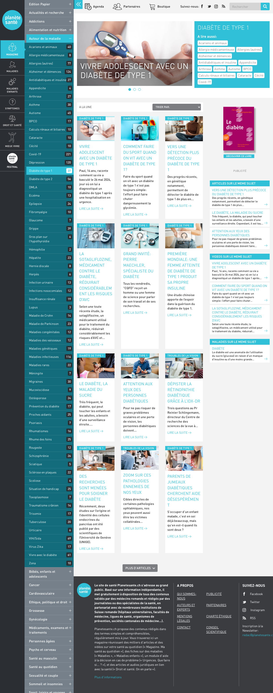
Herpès (34, 274)
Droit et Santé (12, 125)
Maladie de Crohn (41, 315)
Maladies (12, 71)
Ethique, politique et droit (48, 602)
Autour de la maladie (45, 38)
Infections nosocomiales (45, 291)
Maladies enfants (12, 90)
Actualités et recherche (46, 12)
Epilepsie (35, 203)
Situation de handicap (44, 489)
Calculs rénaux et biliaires (47, 129)
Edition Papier (39, 4)
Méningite (36, 373)
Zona (32, 563)
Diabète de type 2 (40, 179)
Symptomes (12, 108)
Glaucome (36, 220)
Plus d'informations (108, 677)
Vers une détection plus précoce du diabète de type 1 (183, 158)
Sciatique (35, 464)
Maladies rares (39, 365)
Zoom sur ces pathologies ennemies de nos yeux (137, 484)
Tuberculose (37, 522)
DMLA (33, 187)
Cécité (33, 146)
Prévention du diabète (44, 406)
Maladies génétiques (43, 348)
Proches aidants (40, 414)
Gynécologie (38, 619)
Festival (12, 166)
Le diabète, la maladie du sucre (93, 389)
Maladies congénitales (44, 332)
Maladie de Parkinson (44, 324)
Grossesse (36, 610)
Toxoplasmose (38, 497)
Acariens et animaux (43, 47)
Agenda (98, 6)
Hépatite (35, 257)
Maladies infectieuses (44, 357)
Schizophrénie (39, 456)
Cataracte (35, 137)
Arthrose (35, 96)
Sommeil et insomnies (46, 684)
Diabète (218, 348)
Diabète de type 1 (40, 170)
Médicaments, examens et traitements (48, 630)
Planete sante (12, 20)
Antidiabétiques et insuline (47, 80)
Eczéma (34, 195)
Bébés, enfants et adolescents (42, 573)
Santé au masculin (43, 658)
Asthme (34, 104)
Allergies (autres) (41, 63)
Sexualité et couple (43, 675)
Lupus (33, 307)
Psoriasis (35, 423)
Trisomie (35, 513)
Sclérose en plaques (42, 472)
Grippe (33, 228)
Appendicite (37, 88)
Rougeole (35, 447)
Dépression (37, 162)
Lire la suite (91, 208)
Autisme (35, 113)
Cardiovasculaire (41, 593)
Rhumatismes (38, 431)
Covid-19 (35, 154)
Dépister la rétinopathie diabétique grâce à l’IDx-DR (183, 392)
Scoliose (34, 480)
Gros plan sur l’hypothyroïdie (39, 239)
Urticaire (35, 530)
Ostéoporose (37, 398)
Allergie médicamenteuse (46, 55)
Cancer (34, 585)
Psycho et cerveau (42, 649)
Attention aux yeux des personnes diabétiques (137, 392)
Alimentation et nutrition (48, 30)
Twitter (251, 602)
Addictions (36, 21)
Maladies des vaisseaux (45, 340)
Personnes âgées (42, 641)
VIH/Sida (35, 538)
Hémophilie (37, 249)
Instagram (253, 610)
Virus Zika (36, 546)
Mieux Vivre (12, 146)
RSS (249, 618)
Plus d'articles (138, 568)
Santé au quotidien (43, 667)
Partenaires (131, 6)
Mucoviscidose (39, 390)
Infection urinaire (41, 282)
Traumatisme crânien (43, 505)
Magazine (12, 54)
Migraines (36, 381)
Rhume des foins (40, 439)
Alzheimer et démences (45, 71)
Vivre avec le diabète (43, 555)
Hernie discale (39, 266)
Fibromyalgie (38, 212)
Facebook (252, 594)
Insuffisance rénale (42, 299)
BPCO (33, 121)
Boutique (163, 6)
